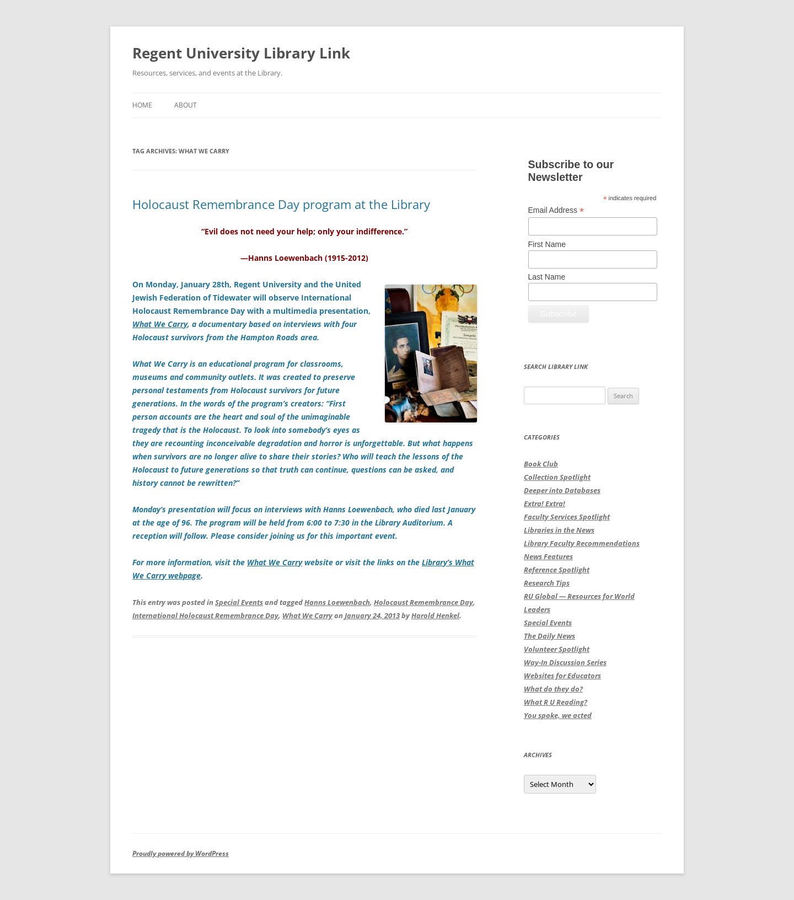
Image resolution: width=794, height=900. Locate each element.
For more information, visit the (189, 562)
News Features (548, 556)
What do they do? (553, 689)
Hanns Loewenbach (337, 602)
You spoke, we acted (558, 715)
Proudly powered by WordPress (180, 853)
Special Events (239, 602)
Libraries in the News (559, 530)
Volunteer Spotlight (556, 649)
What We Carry (307, 615)
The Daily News (549, 636)
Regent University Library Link (241, 53)
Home (142, 105)
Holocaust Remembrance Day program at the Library (281, 204)
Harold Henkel (435, 615)
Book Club (541, 464)
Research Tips (547, 583)
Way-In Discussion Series (565, 662)
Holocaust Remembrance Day (423, 602)
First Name (547, 244)
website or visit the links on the (362, 562)
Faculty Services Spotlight (567, 517)
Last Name (547, 276)
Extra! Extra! (544, 503)
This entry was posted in (173, 602)
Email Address (556, 210)
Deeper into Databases (562, 490)
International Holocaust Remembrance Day (205, 615)
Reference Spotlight (556, 570)
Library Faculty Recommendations (582, 543)
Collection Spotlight (557, 477)
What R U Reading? (555, 702)
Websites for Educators (562, 676)
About (185, 105)
